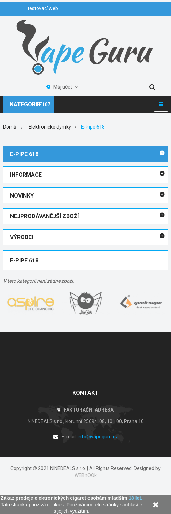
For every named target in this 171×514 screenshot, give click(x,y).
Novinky (22, 195)
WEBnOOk (86, 475)
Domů (9, 127)
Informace (26, 174)
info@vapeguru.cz (98, 436)
